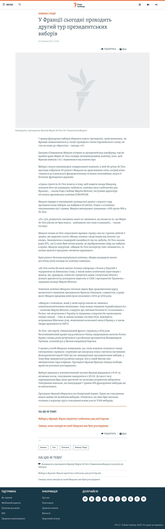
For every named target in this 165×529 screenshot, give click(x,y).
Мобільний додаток (11, 503)
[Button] (108, 49)
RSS (3, 513)
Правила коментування (13, 519)
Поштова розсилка (11, 508)
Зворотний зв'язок (51, 519)
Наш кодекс (48, 503)
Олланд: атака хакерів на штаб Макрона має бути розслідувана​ (73, 426)
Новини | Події (47, 13)
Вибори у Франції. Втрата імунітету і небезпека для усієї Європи (73, 419)
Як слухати (7, 498)
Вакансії (46, 513)
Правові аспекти (50, 508)
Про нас (46, 498)
